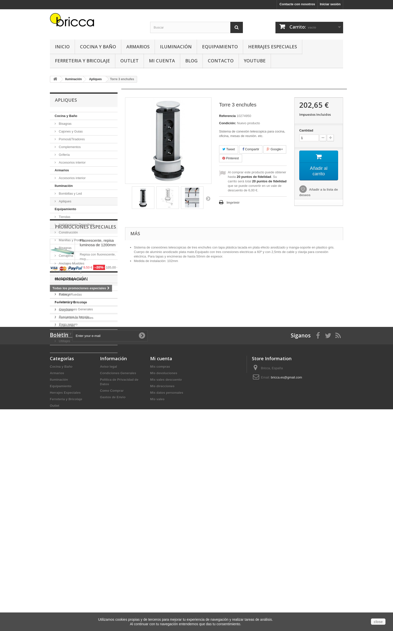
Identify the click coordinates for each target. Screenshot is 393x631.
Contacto (221, 61)
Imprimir (233, 202)
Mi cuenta (161, 552)
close (378, 622)
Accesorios (66, 325)
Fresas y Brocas (70, 333)
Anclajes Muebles (71, 263)
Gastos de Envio (113, 591)
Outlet (129, 61)
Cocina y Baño (98, 47)
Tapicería (65, 287)
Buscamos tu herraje (73, 489)
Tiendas (64, 217)
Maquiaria (65, 310)
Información (71, 453)
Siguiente (208, 198)
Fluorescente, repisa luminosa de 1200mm (98, 384)
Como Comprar (112, 584)
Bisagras (64, 123)
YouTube (255, 61)
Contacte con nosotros (297, 4)
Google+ (275, 149)
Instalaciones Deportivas (76, 224)
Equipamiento (220, 47)
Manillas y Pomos (71, 240)
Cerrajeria (65, 256)
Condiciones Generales (75, 481)
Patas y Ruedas (70, 294)
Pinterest (230, 158)
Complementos (69, 147)
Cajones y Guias (70, 131)
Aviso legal (66, 474)
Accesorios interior (72, 162)
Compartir (250, 149)
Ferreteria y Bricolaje (82, 61)
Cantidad (306, 130)
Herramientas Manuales (75, 318)
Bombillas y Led (70, 193)
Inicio (62, 47)
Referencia (227, 116)
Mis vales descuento (166, 573)
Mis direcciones (162, 580)
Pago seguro (67, 496)
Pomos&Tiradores (71, 139)
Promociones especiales (85, 368)
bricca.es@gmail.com (286, 571)
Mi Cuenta (162, 61)
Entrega (64, 466)
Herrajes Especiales (272, 47)
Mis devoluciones (163, 567)
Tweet (228, 149)
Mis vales (157, 593)
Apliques (64, 201)
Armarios (138, 47)
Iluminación (176, 47)
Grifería (64, 155)
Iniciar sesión (330, 4)
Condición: (227, 123)
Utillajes (64, 341)
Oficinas (64, 271)
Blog (191, 61)
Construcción (68, 232)
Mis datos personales (166, 586)
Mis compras (160, 560)
